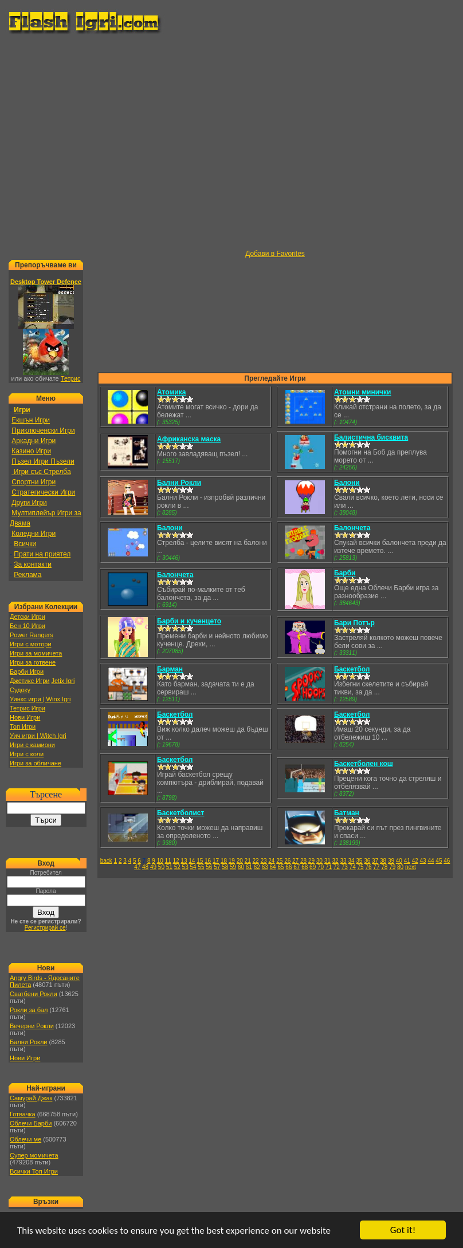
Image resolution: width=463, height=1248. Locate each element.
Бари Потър (354, 623)
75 (361, 867)
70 (320, 867)
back (106, 861)
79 (392, 867)
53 (185, 867)
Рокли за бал (29, 1009)
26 (287, 861)
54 (193, 867)
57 (217, 867)
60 (241, 867)
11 (168, 861)
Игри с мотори (31, 644)
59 (233, 867)
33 (343, 861)
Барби (344, 573)
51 (169, 867)
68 (304, 867)
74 (353, 867)
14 (192, 861)
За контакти (33, 564)
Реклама (27, 575)
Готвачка (23, 1114)
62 (257, 867)
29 (311, 861)
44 (430, 861)
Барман (170, 669)
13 (184, 861)
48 (145, 867)
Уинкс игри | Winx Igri (40, 699)
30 (319, 861)
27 (295, 861)
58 (225, 867)
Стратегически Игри (43, 492)
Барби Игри (27, 671)
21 (248, 861)
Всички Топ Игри (34, 1171)
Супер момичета (34, 1155)
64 (273, 867)
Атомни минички (362, 392)
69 (312, 867)
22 (256, 861)
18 (224, 861)
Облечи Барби (31, 1123)
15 (200, 861)
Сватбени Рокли (33, 993)
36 (367, 861)
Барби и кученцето (189, 621)
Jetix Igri (62, 680)
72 (336, 867)
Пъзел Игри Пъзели (42, 461)
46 (447, 861)
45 (438, 861)
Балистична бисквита (371, 437)
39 (391, 861)
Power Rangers (31, 634)
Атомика (171, 392)
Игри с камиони (32, 744)
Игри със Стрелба (40, 472)
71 (328, 867)
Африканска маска (189, 439)
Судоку (20, 689)
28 (303, 861)
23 (263, 861)
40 (399, 861)
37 (375, 861)
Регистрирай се (45, 928)
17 (216, 861)
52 (177, 867)
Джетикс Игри (29, 680)
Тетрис (71, 378)
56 (209, 867)
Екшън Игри (30, 420)
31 (327, 861)
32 (335, 861)
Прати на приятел (42, 554)
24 (271, 861)
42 (415, 861)
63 (265, 867)
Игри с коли (27, 754)
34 (351, 861)
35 (359, 861)
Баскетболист (180, 813)
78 (384, 867)
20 (240, 861)
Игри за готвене (33, 662)
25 (279, 861)
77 (376, 867)
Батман (346, 813)
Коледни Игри (33, 534)
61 (249, 867)
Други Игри (28, 503)
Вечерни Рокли (32, 1025)
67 (296, 867)
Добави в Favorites (275, 254)
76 (368, 867)
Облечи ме (25, 1139)
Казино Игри (31, 451)
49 (153, 867)
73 (345, 867)
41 (407, 861)
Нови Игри (25, 717)
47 (137, 867)
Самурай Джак (31, 1098)
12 (175, 861)
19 (232, 861)
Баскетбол (352, 669)
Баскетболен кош (363, 764)
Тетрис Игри (27, 708)
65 (280, 867)
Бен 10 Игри (27, 625)
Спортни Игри (33, 482)
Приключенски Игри (42, 430)
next (410, 867)
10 (160, 861)
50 (161, 867)
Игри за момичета (36, 653)
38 (383, 861)
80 (400, 867)
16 (208, 861)
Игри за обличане (35, 763)
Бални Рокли (29, 1041)
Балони (347, 483)
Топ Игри (23, 726)
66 (288, 867)
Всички (25, 544)
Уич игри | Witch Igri (38, 735)
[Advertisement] (107, 142)
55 (201, 867)
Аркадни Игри (33, 441)
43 (423, 861)
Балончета (352, 528)
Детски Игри (27, 616)
